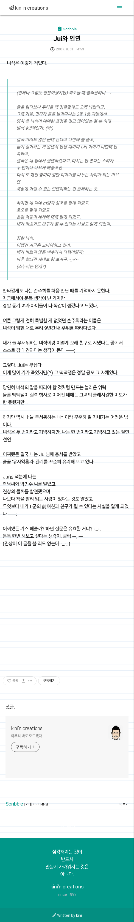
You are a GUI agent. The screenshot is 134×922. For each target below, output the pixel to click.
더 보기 (124, 804)
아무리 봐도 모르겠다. (27, 735)
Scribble (14, 803)
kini (79, 915)
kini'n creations (28, 7)
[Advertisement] (55, 614)
